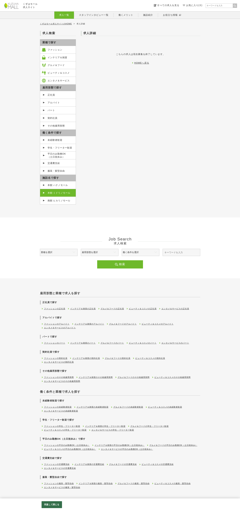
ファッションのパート (54, 343)
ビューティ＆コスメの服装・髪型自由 (172, 483)
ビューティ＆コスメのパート (143, 343)
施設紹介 (148, 15)
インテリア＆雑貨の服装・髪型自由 (96, 483)
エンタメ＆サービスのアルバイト (60, 328)
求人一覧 (64, 15)
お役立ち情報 (170, 15)
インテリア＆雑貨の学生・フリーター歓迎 (105, 426)
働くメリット (125, 15)
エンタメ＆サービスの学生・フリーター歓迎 (112, 430)
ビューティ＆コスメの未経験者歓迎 (165, 407)
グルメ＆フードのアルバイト (123, 324)
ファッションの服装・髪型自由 (59, 483)
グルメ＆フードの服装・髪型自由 (134, 483)
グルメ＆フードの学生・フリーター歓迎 (149, 426)
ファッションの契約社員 (55, 358)
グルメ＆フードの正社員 (112, 309)
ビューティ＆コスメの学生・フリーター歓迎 (65, 430)
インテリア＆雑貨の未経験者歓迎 (92, 407)
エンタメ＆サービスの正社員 (175, 309)
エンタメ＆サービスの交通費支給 (60, 468)
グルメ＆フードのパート (112, 343)
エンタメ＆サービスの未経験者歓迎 (61, 411)
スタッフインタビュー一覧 (93, 15)
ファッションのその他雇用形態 (59, 377)
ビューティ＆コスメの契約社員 (150, 358)
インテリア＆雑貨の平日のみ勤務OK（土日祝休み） (119, 445)
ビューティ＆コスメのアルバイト (158, 324)
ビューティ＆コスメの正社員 (143, 309)
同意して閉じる (51, 504)
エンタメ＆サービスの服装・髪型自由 (62, 487)
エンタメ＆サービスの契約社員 (59, 362)
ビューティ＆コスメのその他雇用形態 (172, 377)
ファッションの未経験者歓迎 (58, 407)
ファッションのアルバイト (57, 324)
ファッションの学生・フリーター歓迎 (62, 426)
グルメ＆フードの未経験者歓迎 (128, 407)
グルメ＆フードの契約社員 (117, 358)
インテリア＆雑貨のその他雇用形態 (96, 377)
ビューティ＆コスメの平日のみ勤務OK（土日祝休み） (70, 449)
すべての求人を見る (168, 5)
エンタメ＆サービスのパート (175, 343)
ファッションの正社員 (54, 309)
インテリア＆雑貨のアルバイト (89, 324)
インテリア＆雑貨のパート (83, 343)
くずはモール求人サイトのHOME (56, 24)
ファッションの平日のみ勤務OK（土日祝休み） (67, 445)
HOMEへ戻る (141, 63)
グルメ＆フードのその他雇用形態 (134, 377)
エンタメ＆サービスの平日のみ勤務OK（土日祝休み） (127, 449)
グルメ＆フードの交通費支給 (123, 464)
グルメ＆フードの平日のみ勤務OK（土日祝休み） (173, 445)
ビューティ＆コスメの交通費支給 (158, 464)
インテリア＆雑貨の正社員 (83, 309)
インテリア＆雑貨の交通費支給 (89, 464)
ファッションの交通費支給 (57, 464)
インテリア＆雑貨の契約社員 (86, 358)
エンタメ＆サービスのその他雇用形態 (62, 381)
